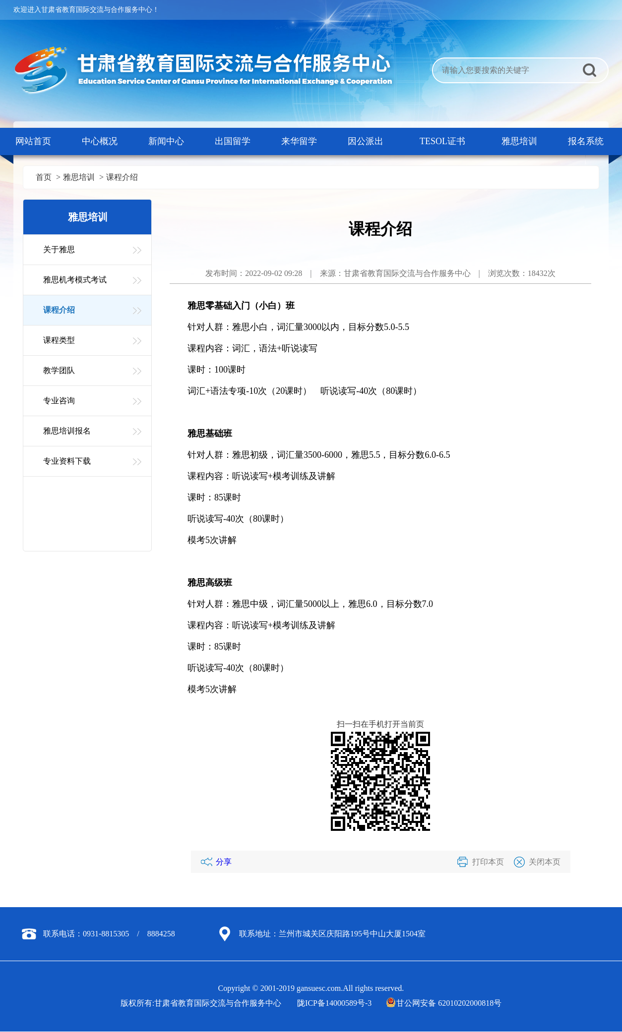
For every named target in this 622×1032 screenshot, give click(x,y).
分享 (224, 862)
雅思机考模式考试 (75, 279)
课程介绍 (122, 177)
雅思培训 (79, 177)
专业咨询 (59, 400)
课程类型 (59, 340)
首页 (44, 177)
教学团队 (59, 370)
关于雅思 (59, 249)
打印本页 (488, 862)
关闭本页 (544, 862)
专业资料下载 (67, 461)
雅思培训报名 (67, 431)
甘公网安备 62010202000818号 (444, 1003)
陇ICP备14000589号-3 (334, 1003)
